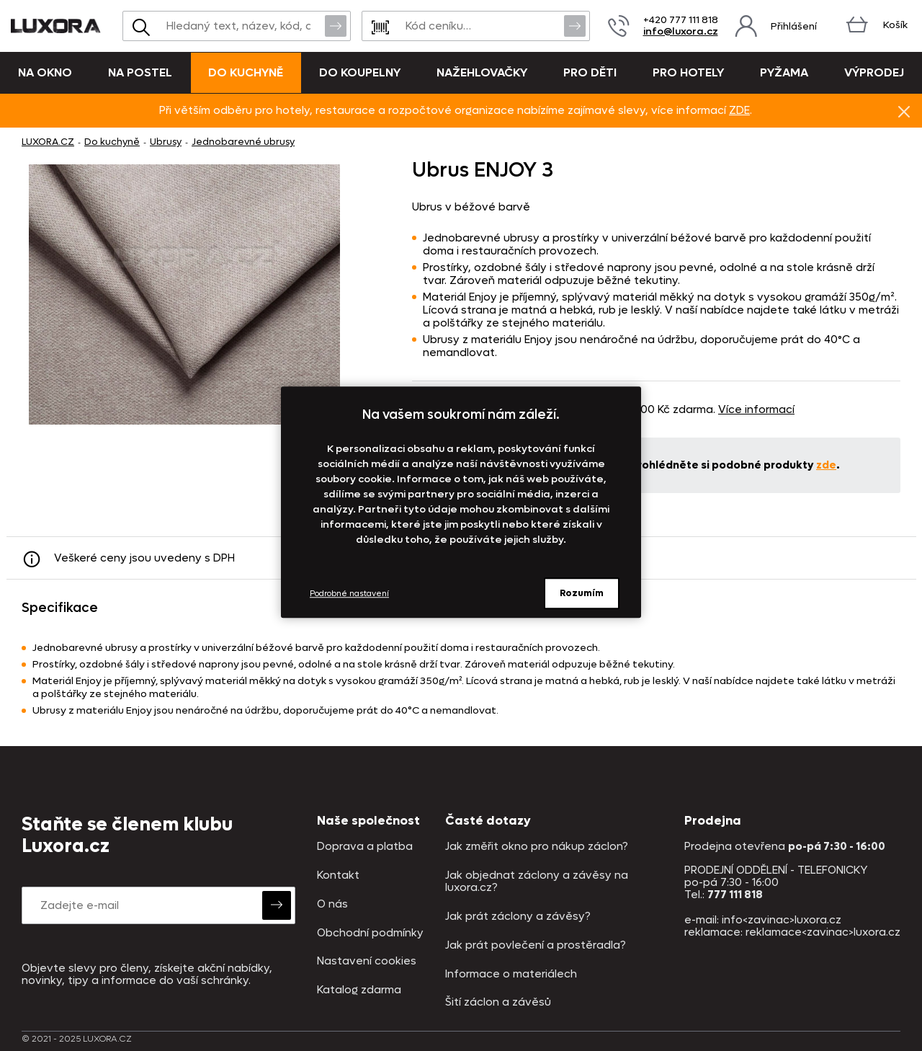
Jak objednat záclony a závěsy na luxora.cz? (536, 882)
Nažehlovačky (482, 72)
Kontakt (338, 875)
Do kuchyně (245, 72)
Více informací (756, 409)
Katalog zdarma (359, 990)
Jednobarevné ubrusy (243, 142)
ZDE (739, 110)
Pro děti (590, 72)
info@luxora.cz (680, 31)
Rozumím (582, 593)
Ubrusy (166, 142)
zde (826, 465)
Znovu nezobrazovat (904, 111)
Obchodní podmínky (370, 933)
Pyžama (784, 72)
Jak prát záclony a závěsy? (518, 916)
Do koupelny (359, 72)
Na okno (45, 72)
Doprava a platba (365, 847)
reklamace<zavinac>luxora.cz (823, 932)
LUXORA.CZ (48, 142)
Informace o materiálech (511, 974)
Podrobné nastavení (349, 593)
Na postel (140, 72)
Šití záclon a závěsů (498, 1002)
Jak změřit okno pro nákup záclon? (536, 847)
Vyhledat (335, 25)
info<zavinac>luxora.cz (781, 920)
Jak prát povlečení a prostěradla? (535, 945)
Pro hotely (688, 72)
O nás (332, 904)
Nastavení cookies (366, 961)
